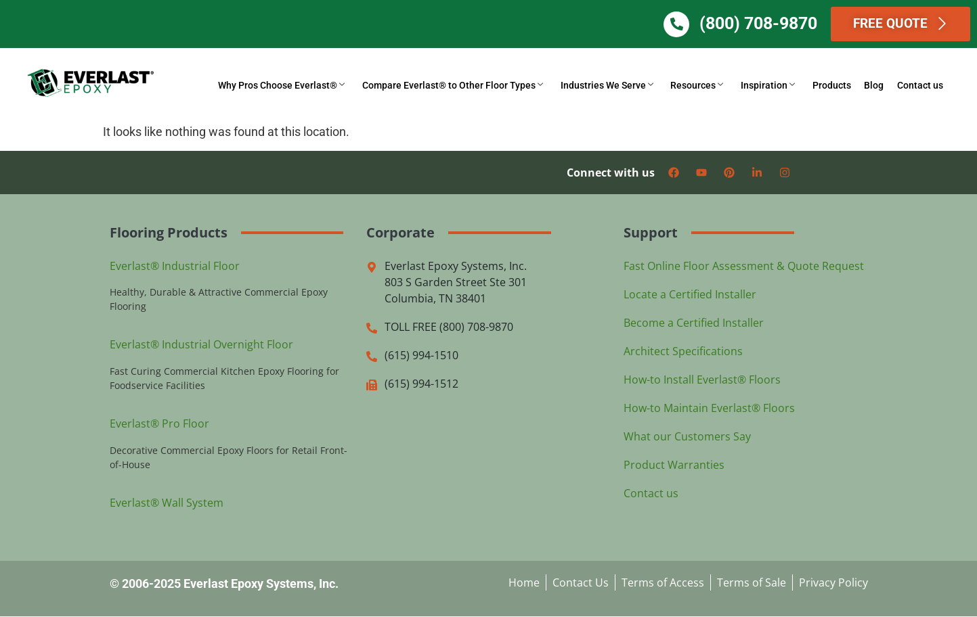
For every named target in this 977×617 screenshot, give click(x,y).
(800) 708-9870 (772, 23)
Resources (708, 86)
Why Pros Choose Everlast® (300, 86)
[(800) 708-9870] (690, 24)
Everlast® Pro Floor (159, 424)
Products (838, 86)
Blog (878, 86)
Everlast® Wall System (166, 503)
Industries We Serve (620, 86)
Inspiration (777, 86)
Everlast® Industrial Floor (175, 265)
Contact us (921, 86)
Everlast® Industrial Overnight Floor (201, 345)
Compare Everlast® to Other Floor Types (468, 86)
